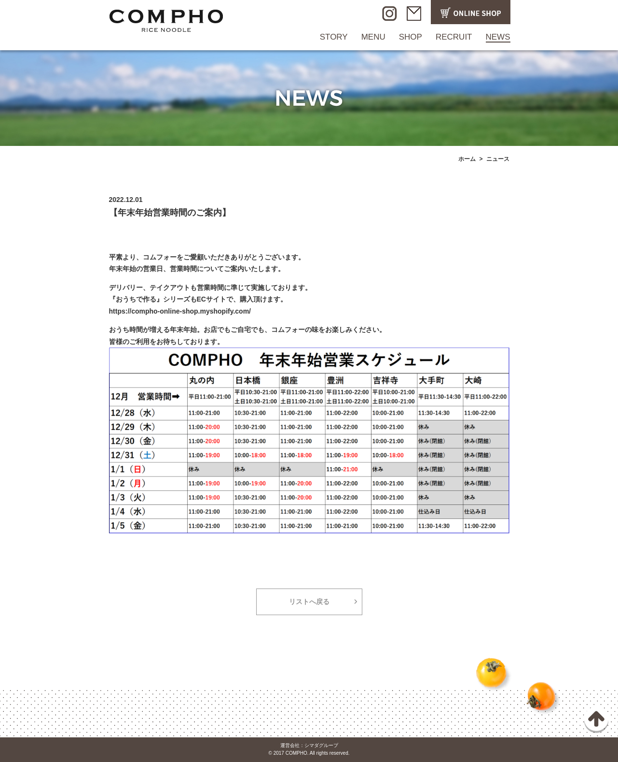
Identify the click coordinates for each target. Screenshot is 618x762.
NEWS (498, 37)
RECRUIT (454, 37)
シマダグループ (321, 745)
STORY (334, 37)
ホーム (467, 159)
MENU (373, 37)
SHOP (410, 37)
